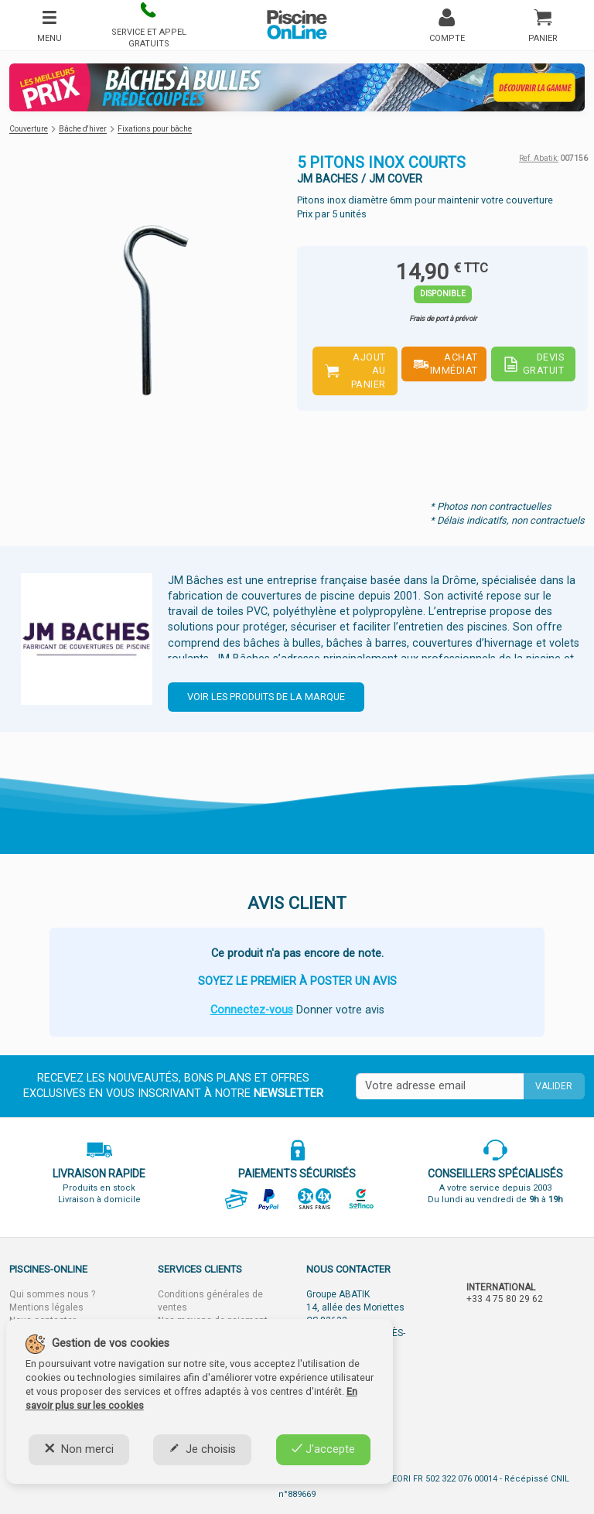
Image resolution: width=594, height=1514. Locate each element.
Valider (553, 1086)
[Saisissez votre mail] (440, 1086)
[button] (148, 25)
